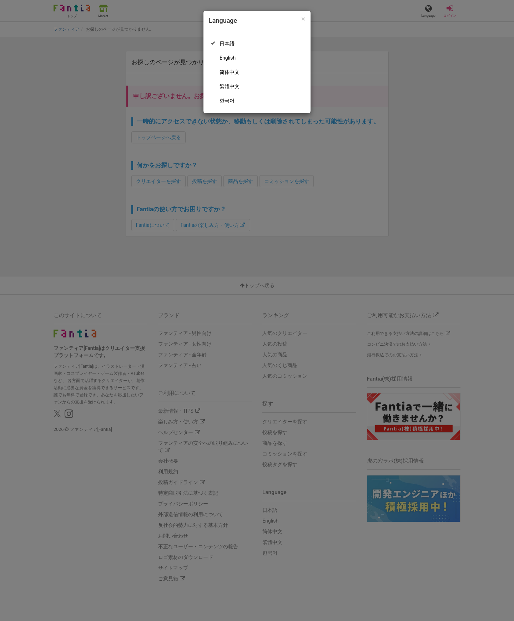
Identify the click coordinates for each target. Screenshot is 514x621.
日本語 (227, 43)
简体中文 (230, 72)
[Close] (303, 19)
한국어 (227, 100)
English (228, 58)
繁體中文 (230, 86)
